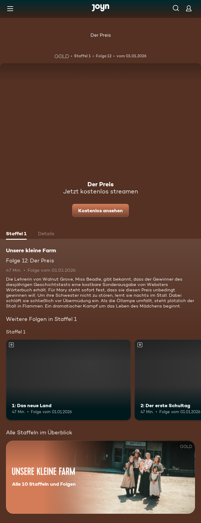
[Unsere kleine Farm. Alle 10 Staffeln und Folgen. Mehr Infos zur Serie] (100, 477)
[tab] (16, 234)
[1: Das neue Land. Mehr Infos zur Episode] (68, 379)
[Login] (189, 8)
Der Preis (100, 35)
